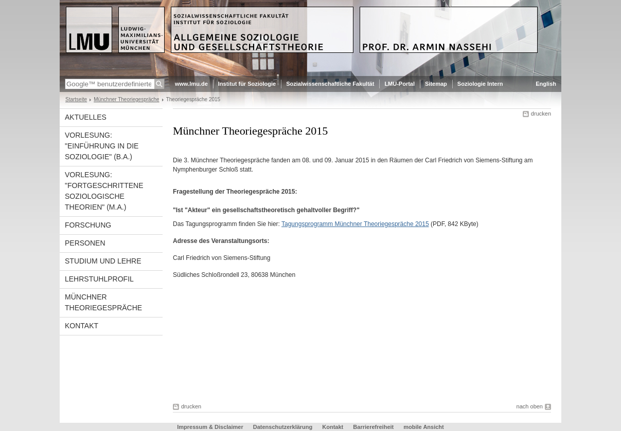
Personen (85, 243)
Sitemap (436, 84)
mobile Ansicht (423, 427)
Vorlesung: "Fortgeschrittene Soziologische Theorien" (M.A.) (104, 191)
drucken (541, 113)
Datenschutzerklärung (283, 427)
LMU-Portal (399, 84)
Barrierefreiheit (374, 427)
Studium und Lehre (103, 261)
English (546, 84)
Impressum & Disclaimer (210, 427)
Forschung (88, 225)
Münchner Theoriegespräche (126, 99)
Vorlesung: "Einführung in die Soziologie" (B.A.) (101, 146)
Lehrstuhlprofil (99, 279)
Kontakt (81, 326)
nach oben (530, 406)
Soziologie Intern (480, 84)
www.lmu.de (191, 84)
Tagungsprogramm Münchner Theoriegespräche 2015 (355, 224)
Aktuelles (86, 117)
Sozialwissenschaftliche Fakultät (330, 84)
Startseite (76, 99)
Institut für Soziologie (247, 84)
